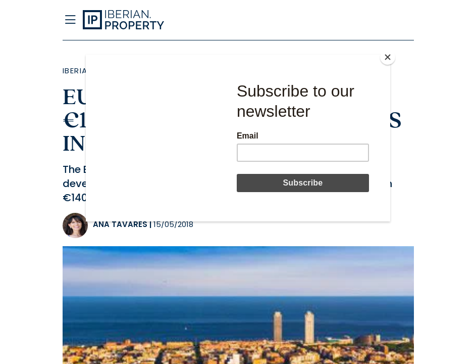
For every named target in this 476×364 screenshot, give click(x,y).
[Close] (387, 57)
